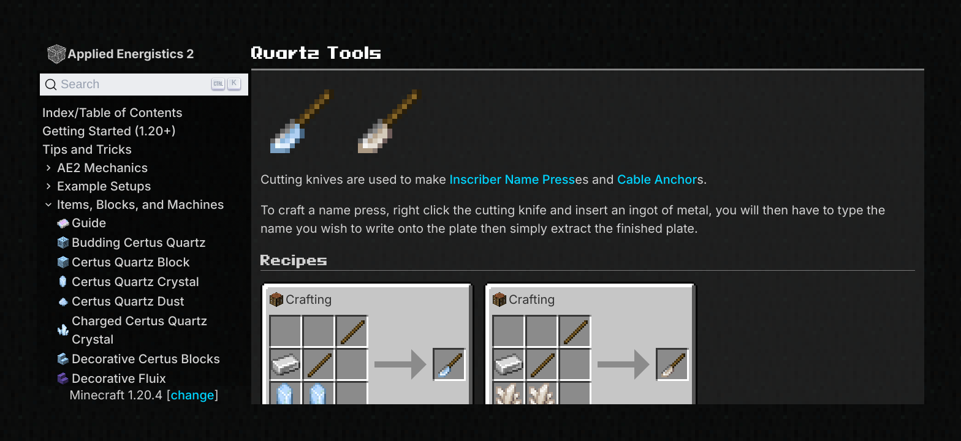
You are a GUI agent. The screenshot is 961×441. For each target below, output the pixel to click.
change (192, 395)
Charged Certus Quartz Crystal (132, 330)
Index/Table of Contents (112, 112)
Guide (81, 223)
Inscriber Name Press (512, 179)
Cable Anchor (657, 179)
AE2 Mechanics (95, 167)
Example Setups (96, 186)
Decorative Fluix (111, 378)
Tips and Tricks (87, 149)
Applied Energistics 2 (120, 53)
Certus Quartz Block (123, 262)
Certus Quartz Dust (120, 301)
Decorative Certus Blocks (138, 359)
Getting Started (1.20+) (109, 131)
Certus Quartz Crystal (128, 281)
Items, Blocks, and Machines (133, 204)
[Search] (144, 85)
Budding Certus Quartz (131, 242)
